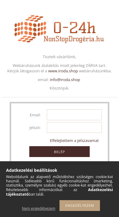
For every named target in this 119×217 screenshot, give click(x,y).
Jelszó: (35, 127)
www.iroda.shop (63, 71)
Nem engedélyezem (39, 208)
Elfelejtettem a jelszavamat (74, 140)
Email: (35, 115)
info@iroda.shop (65, 79)
